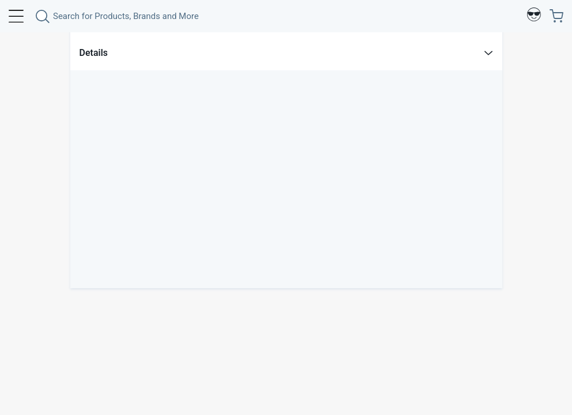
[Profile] (534, 16)
